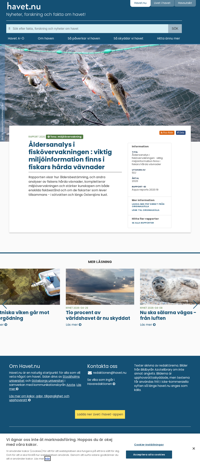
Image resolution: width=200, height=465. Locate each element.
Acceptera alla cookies (149, 456)
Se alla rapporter (143, 222)
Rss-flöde (167, 132)
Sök (175, 28)
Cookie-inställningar (149, 447)
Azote (70, 385)
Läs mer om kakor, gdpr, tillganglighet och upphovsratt (39, 398)
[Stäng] (193, 450)
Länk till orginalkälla (145, 210)
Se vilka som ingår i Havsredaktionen (101, 382)
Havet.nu (140, 3)
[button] (195, 304)
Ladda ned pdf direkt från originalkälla (148, 205)
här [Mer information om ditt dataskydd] (47, 460)
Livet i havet (162, 3)
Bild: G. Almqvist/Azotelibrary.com (2, 121)
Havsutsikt (185, 3)
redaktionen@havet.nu (106, 373)
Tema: (64, 136)
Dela (180, 132)
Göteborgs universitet (48, 381)
